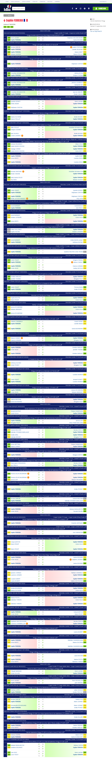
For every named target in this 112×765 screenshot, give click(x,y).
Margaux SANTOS (78, 455)
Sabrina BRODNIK (16, 399)
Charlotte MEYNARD (77, 523)
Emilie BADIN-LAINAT (77, 240)
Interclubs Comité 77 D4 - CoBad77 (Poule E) (72, 406)
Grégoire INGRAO (78, 260)
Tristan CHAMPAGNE (77, 411)
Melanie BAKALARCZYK (76, 509)
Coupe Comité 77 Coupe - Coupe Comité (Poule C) (71, 526)
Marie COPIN (79, 735)
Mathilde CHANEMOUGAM (75, 640)
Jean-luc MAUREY (78, 92)
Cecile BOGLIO (79, 206)
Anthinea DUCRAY (78, 242)
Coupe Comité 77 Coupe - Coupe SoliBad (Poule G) (71, 225)
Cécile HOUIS (79, 217)
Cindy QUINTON (15, 542)
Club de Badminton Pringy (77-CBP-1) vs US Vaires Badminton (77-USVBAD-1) (45, 519)
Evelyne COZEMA (78, 75)
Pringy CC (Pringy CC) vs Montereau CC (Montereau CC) (45, 687)
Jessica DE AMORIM (16, 307)
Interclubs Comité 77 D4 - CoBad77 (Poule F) (72, 536)
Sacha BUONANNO (77, 328)
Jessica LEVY (79, 420)
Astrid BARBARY (15, 206)
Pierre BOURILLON (77, 680)
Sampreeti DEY (78, 85)
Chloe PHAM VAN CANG (76, 423)
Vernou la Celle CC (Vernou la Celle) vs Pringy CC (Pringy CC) (45, 668)
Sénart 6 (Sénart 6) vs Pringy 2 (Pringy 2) (45, 569)
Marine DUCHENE (16, 117)
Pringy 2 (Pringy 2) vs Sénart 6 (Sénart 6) (45, 628)
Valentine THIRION (16, 600)
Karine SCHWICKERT (77, 737)
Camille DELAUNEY (77, 49)
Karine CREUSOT (78, 725)
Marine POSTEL (15, 597)
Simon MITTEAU (15, 444)
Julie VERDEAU (79, 683)
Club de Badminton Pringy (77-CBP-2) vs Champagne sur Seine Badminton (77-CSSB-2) (45, 496)
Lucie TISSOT (14, 754)
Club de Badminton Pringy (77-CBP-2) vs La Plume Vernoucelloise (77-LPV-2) (45, 505)
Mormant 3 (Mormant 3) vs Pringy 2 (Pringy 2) (45, 538)
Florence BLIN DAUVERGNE (19, 473)
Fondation (42, 1)
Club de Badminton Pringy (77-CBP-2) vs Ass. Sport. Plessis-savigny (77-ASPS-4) (45, 723)
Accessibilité (103, 1)
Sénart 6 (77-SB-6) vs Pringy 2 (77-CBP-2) (45, 113)
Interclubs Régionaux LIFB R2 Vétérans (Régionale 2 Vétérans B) (67, 139)
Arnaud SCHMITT (78, 379)
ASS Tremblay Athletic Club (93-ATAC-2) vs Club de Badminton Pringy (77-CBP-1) (45, 141)
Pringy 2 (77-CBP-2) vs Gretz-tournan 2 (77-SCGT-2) (45, 187)
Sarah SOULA (14, 413)
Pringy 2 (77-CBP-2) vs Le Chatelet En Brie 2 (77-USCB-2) (45, 283)
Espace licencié (26, 1)
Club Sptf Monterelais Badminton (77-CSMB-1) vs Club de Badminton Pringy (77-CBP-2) (45, 470)
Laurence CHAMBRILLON (18, 623)
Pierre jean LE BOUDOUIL (18, 463)
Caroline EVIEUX (78, 158)
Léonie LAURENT (16, 135)
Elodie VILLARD (78, 717)
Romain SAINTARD (16, 171)
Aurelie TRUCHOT (78, 692)
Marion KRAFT (79, 52)
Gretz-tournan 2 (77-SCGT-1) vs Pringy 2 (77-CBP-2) (45, 99)
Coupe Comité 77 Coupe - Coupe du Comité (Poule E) (70, 33)
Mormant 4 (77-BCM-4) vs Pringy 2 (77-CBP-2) (45, 295)
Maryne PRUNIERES (77, 479)
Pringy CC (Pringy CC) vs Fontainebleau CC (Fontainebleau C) (45, 678)
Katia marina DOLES (16, 177)
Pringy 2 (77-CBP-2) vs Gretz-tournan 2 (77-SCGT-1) (45, 59)
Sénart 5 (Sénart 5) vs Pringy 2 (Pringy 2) (45, 586)
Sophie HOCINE (15, 231)
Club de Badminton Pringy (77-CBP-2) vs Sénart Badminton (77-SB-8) (45, 451)
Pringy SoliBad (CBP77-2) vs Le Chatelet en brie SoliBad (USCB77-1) (45, 236)
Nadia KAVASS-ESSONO (17, 146)
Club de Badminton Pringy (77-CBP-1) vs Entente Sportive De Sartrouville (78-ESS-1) (45, 153)
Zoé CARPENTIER (78, 532)
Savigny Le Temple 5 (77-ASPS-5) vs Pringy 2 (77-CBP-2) (45, 274)
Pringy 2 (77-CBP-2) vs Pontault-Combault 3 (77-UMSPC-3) (45, 80)
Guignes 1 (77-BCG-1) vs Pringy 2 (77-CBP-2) (45, 168)
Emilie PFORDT (78, 289)
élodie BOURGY (78, 117)
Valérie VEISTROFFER (77, 581)
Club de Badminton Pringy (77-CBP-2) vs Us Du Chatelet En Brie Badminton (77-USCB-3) (45, 484)
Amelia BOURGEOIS (16, 588)
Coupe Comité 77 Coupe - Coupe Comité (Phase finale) (69, 517)
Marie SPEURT (15, 300)
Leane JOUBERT (15, 581)
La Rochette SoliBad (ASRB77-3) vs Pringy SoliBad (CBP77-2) (45, 227)
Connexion (100, 8)
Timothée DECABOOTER (18, 73)
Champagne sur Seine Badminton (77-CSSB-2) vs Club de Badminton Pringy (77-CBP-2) (45, 427)
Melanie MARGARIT (16, 309)
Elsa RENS (14, 179)
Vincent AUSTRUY (16, 411)
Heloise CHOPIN (15, 735)
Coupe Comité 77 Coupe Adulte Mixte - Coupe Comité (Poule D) (67, 666)
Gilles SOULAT (15, 127)
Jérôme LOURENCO (77, 82)
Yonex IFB (34, 1)
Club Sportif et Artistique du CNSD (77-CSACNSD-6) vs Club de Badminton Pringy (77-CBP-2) (45, 460)
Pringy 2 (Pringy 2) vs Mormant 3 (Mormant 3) (45, 609)
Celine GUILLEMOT (16, 229)
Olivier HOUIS (79, 144)
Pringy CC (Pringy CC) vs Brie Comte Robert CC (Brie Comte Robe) (45, 529)
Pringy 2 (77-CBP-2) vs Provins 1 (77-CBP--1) (45, 319)
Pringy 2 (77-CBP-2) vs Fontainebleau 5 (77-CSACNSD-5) (45, 257)
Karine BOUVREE (78, 40)
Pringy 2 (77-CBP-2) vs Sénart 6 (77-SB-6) (45, 45)
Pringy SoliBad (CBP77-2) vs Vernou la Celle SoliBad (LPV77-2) (45, 248)
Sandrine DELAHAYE (16, 747)
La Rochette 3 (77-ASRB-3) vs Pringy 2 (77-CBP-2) (45, 125)
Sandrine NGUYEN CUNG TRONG (73, 252)
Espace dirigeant (15, 1)
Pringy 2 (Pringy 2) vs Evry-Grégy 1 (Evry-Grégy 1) (45, 555)
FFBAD (7, 1)
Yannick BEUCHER (16, 430)
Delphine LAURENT (77, 559)
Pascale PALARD (78, 511)
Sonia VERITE (79, 151)
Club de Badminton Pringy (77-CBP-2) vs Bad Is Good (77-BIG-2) (45, 732)
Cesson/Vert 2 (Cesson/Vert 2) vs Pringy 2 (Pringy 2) (45, 595)
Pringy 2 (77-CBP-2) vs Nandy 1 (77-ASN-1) (45, 387)
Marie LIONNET (78, 701)
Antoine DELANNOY (16, 144)
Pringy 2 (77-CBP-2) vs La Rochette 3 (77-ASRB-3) (45, 71)
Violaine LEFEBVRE (16, 217)
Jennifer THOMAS (16, 279)
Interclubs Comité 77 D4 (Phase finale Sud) (73, 184)
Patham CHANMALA (16, 321)
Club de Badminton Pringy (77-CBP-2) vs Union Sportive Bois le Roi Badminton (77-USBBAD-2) (45, 713)
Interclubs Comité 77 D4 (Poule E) (76, 255)
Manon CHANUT (78, 262)
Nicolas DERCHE (15, 47)
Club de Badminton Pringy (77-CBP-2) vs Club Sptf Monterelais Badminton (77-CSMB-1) (45, 418)
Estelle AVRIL (14, 435)
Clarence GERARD (78, 266)
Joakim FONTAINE (78, 47)
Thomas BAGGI (78, 287)
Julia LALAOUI (15, 133)
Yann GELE (14, 752)
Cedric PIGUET (15, 190)
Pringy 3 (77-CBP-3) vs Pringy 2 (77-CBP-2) (45, 213)
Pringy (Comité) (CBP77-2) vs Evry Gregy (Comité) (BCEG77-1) (45, 35)
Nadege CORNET (16, 149)
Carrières (57, 1)
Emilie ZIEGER (15, 103)
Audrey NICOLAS (78, 268)
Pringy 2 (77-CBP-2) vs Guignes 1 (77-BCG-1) (45, 89)
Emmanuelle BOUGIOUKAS (18, 705)
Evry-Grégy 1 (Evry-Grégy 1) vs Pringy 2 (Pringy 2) (45, 619)
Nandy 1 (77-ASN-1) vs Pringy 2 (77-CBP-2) (45, 305)
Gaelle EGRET (79, 156)
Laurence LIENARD (16, 575)
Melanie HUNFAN (16, 54)
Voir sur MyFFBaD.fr (96, 31)
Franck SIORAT (78, 321)
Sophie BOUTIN (15, 298)
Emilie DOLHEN (15, 673)
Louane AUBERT (15, 579)
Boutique (50, 1)
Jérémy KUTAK (79, 73)
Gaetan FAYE (79, 699)
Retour (9, 15)
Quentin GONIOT (16, 101)
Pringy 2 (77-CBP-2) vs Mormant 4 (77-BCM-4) (45, 371)
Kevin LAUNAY (15, 38)
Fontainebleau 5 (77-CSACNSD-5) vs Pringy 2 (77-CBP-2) (45, 335)
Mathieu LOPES (15, 690)
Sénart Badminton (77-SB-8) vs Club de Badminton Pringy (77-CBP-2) (45, 409)
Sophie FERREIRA (16, 40)
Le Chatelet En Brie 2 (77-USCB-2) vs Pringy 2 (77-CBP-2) (45, 359)
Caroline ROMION (78, 374)
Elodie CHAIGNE (78, 94)
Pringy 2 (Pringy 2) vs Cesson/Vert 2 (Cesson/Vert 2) (45, 652)
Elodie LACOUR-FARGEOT (18, 198)
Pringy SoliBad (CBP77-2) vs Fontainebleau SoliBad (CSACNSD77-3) (45, 203)
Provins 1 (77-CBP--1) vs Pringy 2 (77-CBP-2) (45, 397)
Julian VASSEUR (78, 690)
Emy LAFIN (80, 198)
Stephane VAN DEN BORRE (75, 38)
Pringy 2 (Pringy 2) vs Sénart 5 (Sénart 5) (45, 638)
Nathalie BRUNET (16, 437)
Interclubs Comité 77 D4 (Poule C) (75, 42)
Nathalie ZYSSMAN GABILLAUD (20, 432)
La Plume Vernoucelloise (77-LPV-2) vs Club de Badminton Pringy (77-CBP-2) (45, 442)
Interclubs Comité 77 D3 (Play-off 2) (75, 694)
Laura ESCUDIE (78, 655)
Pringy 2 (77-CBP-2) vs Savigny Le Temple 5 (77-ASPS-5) (45, 345)
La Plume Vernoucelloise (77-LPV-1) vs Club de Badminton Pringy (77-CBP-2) (45, 741)
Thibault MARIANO (16, 671)
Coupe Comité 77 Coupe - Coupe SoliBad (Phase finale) (69, 201)
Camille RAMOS (78, 323)
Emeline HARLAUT (16, 276)
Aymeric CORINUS (16, 573)
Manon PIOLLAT (78, 54)
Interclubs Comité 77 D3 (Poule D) (75, 711)
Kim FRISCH (79, 208)
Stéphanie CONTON (77, 64)
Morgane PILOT (78, 279)
